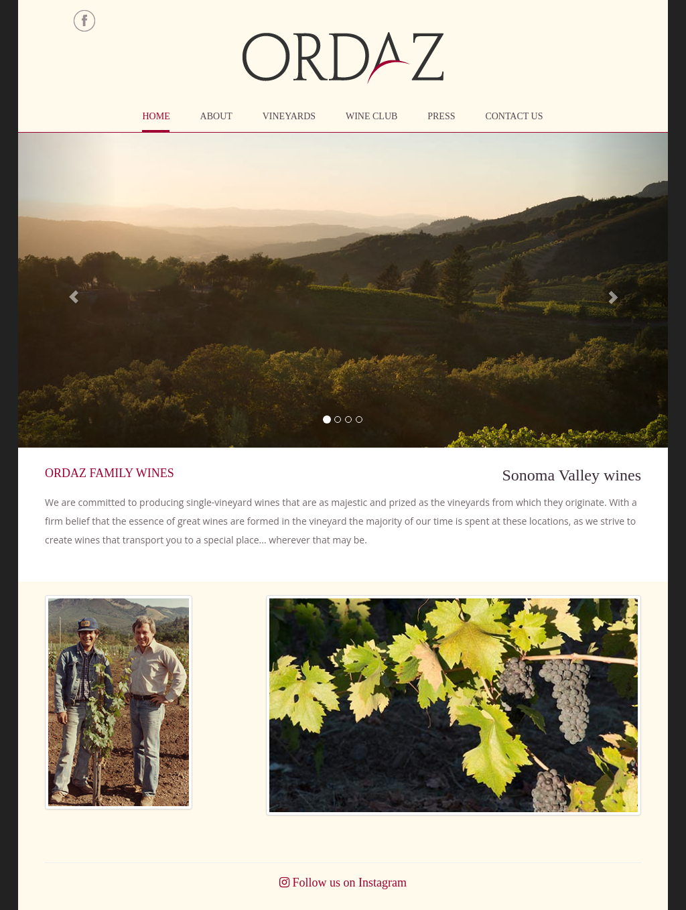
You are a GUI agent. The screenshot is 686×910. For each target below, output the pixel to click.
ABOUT (216, 116)
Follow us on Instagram (343, 882)
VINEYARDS (289, 116)
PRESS (441, 116)
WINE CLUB (371, 116)
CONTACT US (514, 116)
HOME (155, 116)
